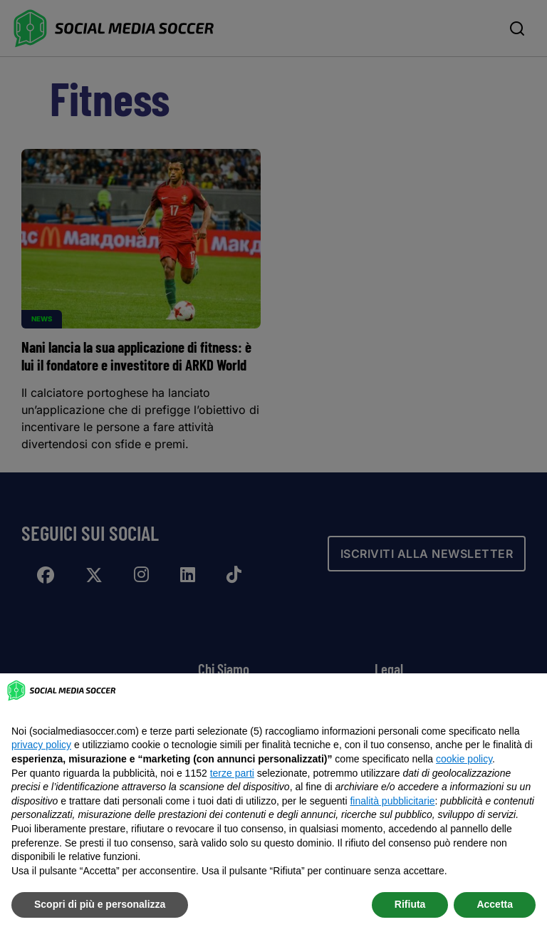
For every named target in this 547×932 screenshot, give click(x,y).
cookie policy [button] (464, 759)
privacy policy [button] (41, 744)
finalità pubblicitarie (392, 801)
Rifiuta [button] (410, 904)
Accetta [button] (494, 904)
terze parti (232, 773)
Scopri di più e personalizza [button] (99, 904)
